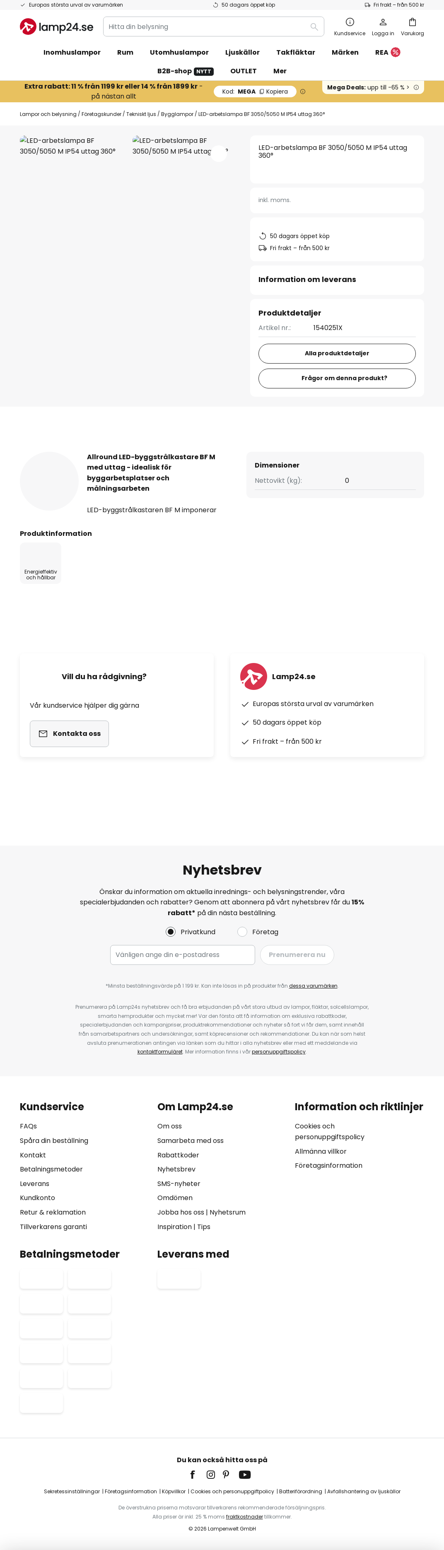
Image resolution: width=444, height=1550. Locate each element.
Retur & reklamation (53, 1212)
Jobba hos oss (180, 1212)
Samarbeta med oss (190, 1140)
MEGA (255, 91)
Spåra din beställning (54, 1140)
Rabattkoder (178, 1155)
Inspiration (174, 1227)
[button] (218, 153)
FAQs (28, 1126)
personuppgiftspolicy (279, 1051)
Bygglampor (177, 114)
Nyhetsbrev (176, 1169)
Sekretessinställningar (72, 1491)
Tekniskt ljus (141, 114)
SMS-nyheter (178, 1183)
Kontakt (33, 1155)
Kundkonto (37, 1198)
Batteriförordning (300, 1491)
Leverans (34, 1183)
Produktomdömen (257, 451)
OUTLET (243, 71)
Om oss (169, 1126)
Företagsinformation (328, 1165)
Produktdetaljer (155, 451)
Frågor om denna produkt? (344, 378)
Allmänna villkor (321, 1151)
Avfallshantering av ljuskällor (364, 1491)
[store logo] (56, 26)
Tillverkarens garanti (53, 1227)
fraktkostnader (244, 1516)
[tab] (61, 451)
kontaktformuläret (160, 1051)
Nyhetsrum (228, 1212)
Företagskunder (101, 114)
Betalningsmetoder (51, 1169)
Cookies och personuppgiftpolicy (232, 1491)
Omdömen (175, 1198)
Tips (203, 1227)
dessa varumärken (313, 985)
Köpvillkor (174, 1491)
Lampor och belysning (48, 114)
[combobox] (214, 26)
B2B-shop (185, 71)
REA (388, 52)
